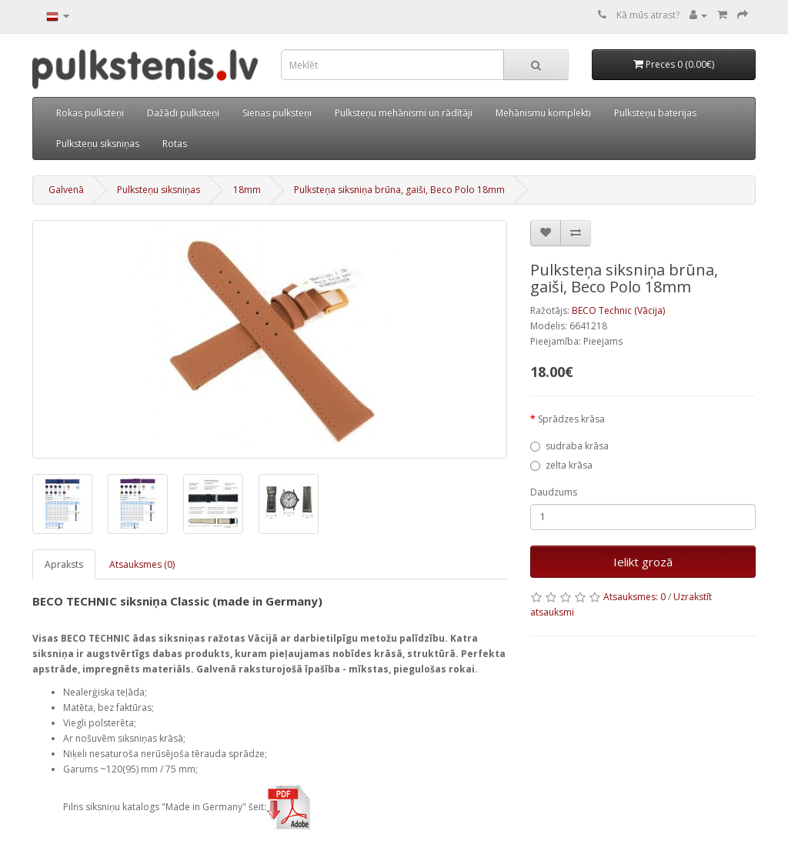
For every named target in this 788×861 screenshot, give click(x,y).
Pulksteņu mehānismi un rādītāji (403, 112)
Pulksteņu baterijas (655, 112)
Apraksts (64, 564)
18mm (247, 189)
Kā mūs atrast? (647, 15)
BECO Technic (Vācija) (618, 310)
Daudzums (553, 492)
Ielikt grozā (643, 561)
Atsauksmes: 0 (634, 596)
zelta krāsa (561, 465)
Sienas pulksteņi (277, 112)
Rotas (174, 143)
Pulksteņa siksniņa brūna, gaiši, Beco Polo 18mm (399, 189)
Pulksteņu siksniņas (97, 143)
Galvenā (66, 189)
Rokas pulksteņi (90, 112)
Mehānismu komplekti (543, 112)
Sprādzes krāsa (571, 418)
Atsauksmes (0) (142, 564)
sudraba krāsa (569, 445)
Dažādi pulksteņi (183, 112)
